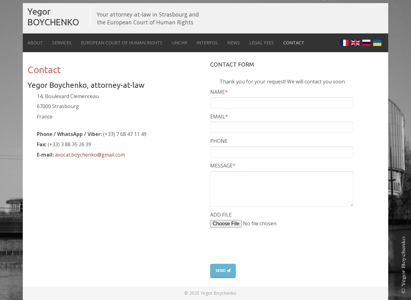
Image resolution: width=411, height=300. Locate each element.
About (35, 43)
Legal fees (261, 43)
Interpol (207, 43)
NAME (219, 91)
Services (62, 43)
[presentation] (257, 251)
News (233, 43)
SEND (222, 270)
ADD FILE (221, 214)
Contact (293, 43)
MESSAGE (222, 165)
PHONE (219, 141)
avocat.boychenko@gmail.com (90, 154)
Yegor (53, 17)
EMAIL (219, 116)
